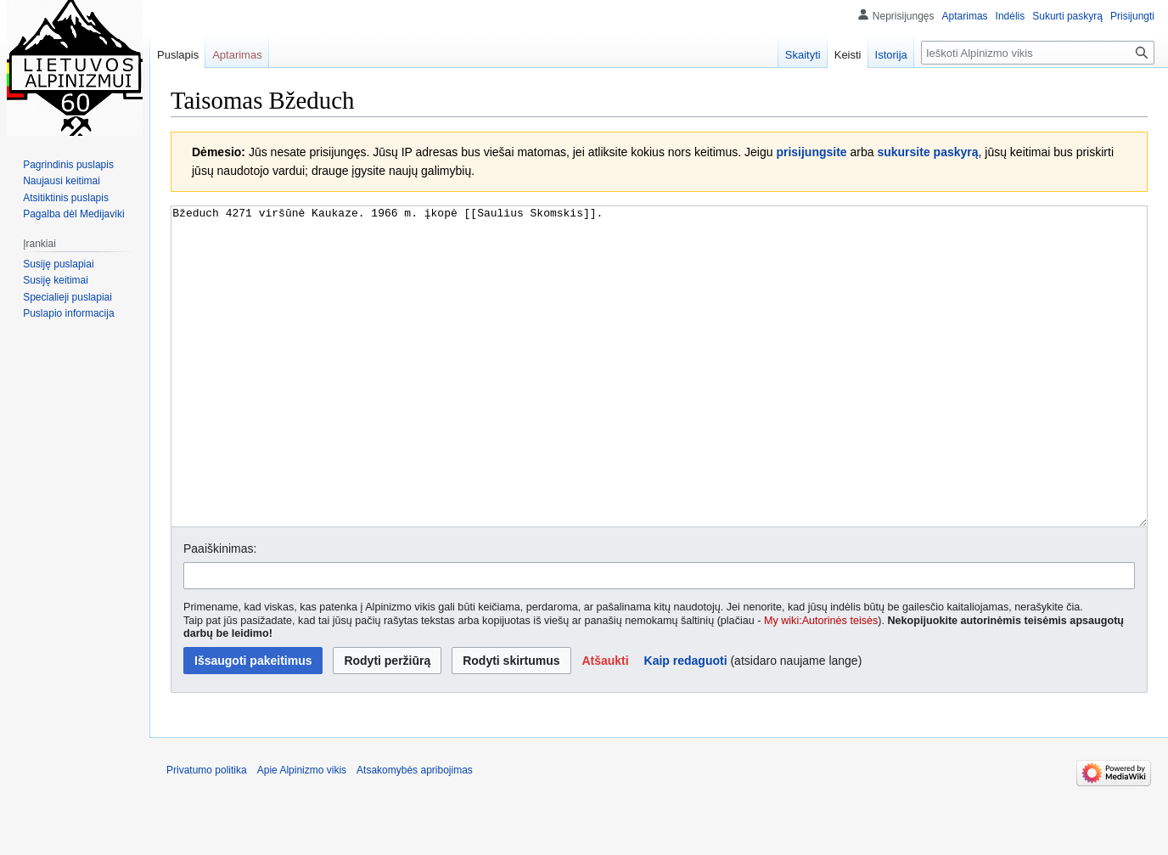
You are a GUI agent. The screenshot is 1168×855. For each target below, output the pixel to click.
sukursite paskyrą (927, 152)
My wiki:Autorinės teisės (821, 684)
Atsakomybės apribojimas (415, 834)
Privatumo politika (206, 834)
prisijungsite (811, 152)
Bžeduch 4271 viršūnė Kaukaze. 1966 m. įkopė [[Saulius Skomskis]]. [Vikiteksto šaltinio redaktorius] (659, 398)
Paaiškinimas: (219, 612)
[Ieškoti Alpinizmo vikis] (1037, 53)
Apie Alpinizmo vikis (301, 834)
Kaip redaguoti (685, 724)
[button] (605, 724)
